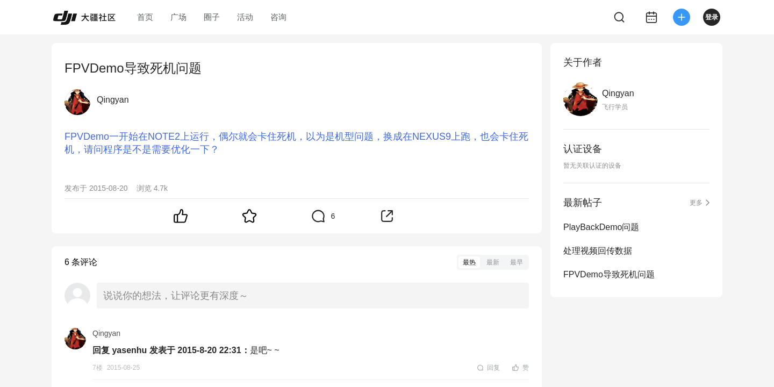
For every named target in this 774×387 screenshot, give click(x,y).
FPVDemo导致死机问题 (609, 274)
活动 (245, 17)
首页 (145, 17)
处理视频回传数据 (597, 250)
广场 (178, 17)
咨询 (278, 17)
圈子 (212, 17)
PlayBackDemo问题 (601, 227)
